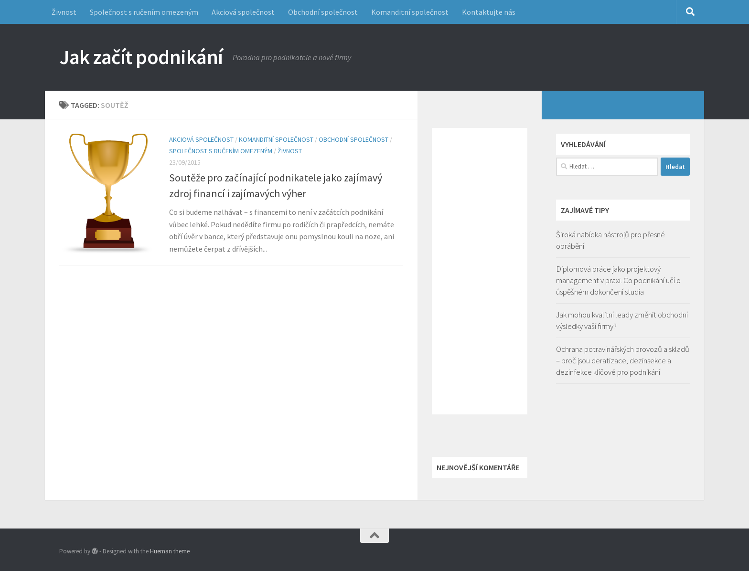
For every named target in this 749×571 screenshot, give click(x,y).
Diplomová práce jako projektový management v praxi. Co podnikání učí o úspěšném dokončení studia (618, 280)
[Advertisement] (479, 271)
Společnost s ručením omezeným (144, 12)
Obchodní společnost (323, 12)
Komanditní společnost (410, 12)
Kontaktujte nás (488, 12)
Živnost (64, 12)
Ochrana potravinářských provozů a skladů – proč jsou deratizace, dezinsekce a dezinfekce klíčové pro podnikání (622, 360)
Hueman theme (170, 551)
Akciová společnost (243, 12)
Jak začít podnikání (141, 56)
